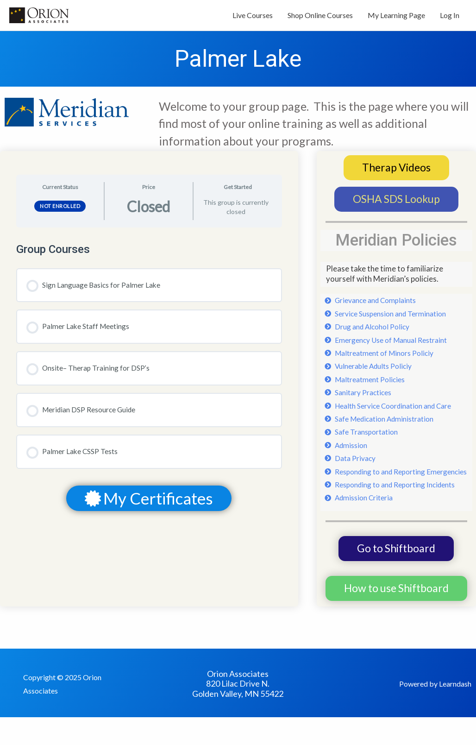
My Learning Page (396, 17)
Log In (449, 17)
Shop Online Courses (320, 17)
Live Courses (252, 17)
